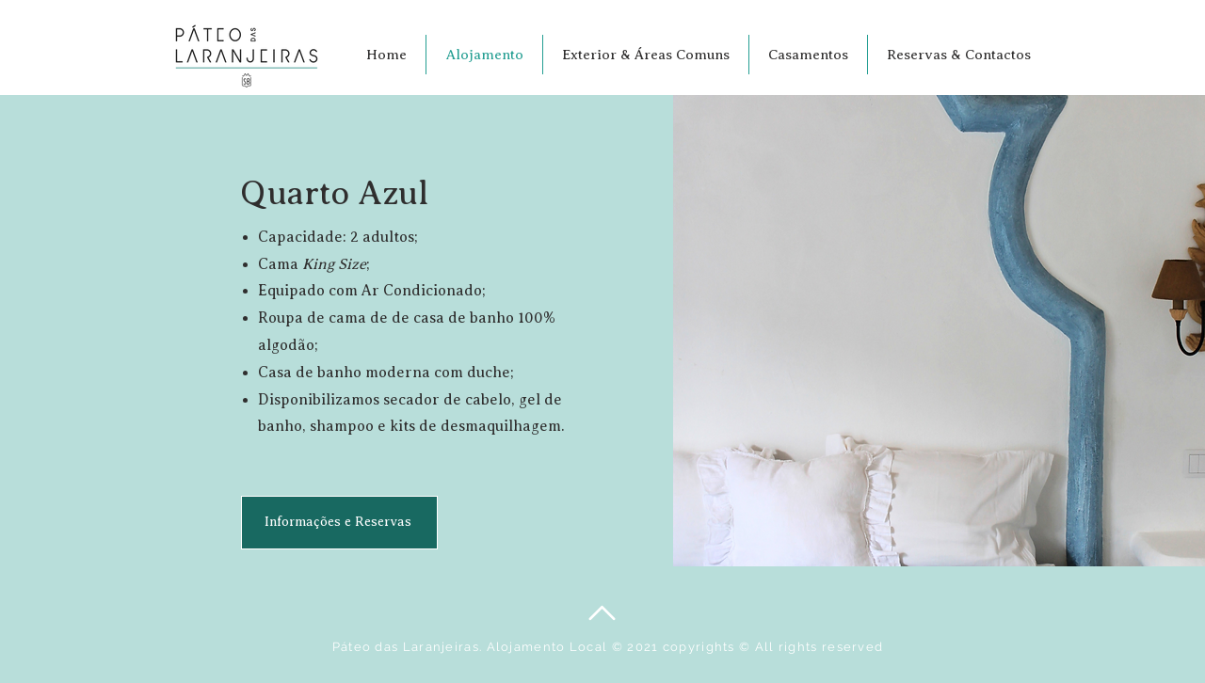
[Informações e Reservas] (339, 522)
